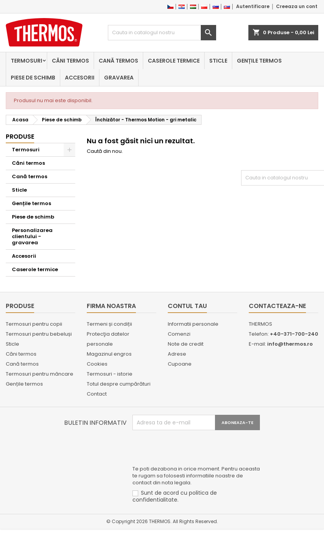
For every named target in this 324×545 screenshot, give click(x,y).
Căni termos (70, 61)
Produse (20, 136)
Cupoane (180, 364)
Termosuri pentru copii (34, 324)
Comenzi (179, 334)
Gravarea (119, 77)
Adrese (177, 354)
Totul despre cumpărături (118, 384)
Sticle (218, 61)
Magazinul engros (109, 354)
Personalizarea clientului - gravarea (32, 236)
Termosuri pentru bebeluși (39, 334)
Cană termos (118, 61)
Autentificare (252, 6)
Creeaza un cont (296, 6)
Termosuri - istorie (109, 374)
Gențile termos (259, 61)
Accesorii (79, 77)
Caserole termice (174, 61)
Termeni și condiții (109, 324)
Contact (97, 394)
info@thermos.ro (290, 344)
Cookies (97, 364)
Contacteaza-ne (277, 305)
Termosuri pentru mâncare (39, 374)
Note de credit (185, 344)
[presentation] (190, 449)
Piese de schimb (33, 77)
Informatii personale (193, 324)
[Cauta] (162, 32)
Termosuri (26, 61)
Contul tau (187, 305)
